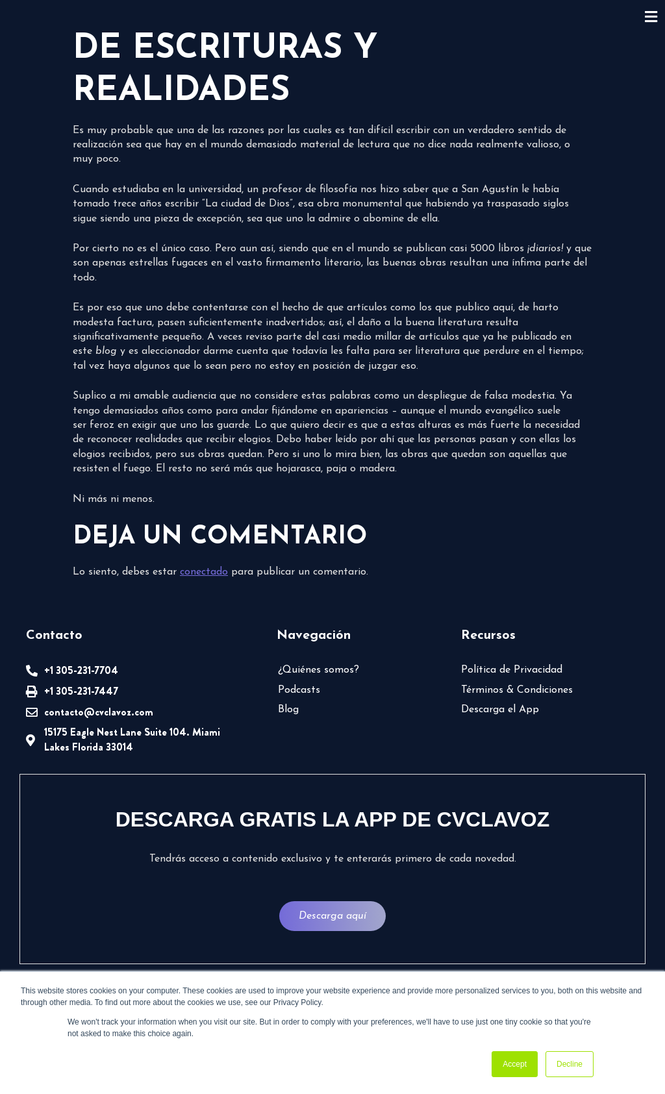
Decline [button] (570, 1064)
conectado (204, 572)
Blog (288, 709)
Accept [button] (515, 1064)
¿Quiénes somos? (318, 670)
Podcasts (299, 690)
